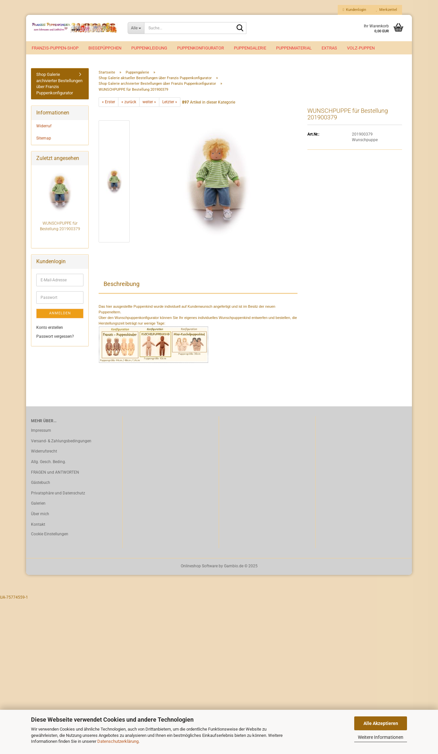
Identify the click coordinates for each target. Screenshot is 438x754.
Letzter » (169, 103)
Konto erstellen (49, 328)
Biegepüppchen (104, 48)
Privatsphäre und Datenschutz (58, 494)
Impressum (41, 431)
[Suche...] (136, 28)
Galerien (38, 504)
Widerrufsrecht (44, 452)
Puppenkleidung (149, 48)
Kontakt (38, 525)
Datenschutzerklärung (118, 741)
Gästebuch (40, 484)
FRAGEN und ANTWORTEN (55, 473)
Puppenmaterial (294, 48)
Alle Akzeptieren (380, 723)
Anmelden (60, 314)
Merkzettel (386, 10)
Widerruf (43, 127)
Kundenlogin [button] (354, 10)
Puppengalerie (250, 48)
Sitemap (43, 139)
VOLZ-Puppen (361, 48)
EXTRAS (329, 48)
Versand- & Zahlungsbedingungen (61, 442)
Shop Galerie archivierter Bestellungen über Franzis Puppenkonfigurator (59, 85)
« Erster (108, 103)
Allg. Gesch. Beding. (48, 463)
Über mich (40, 515)
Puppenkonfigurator (200, 48)
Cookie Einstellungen (49, 535)
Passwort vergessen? (55, 337)
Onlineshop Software (199, 567)
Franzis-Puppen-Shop (55, 48)
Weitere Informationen (380, 737)
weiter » (149, 103)
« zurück (128, 103)
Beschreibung (122, 285)
